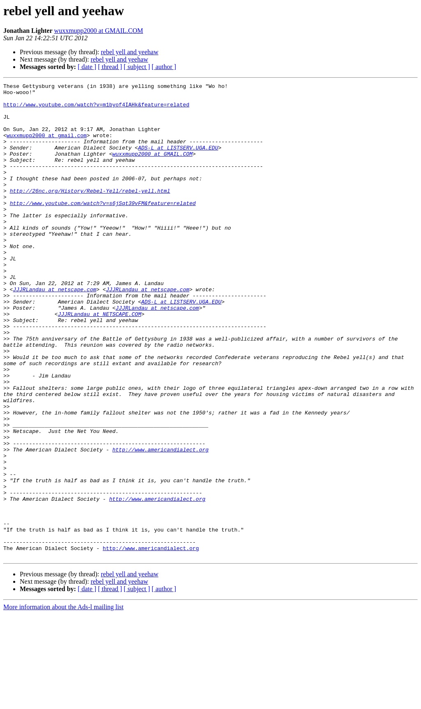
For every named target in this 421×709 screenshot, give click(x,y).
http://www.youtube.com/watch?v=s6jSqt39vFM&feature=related (103, 227)
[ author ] (164, 66)
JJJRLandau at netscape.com (54, 331)
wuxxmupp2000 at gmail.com (47, 146)
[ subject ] (137, 66)
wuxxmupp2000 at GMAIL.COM (98, 30)
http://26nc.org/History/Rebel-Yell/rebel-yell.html (90, 212)
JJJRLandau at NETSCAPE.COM (99, 360)
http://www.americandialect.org (160, 523)
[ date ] (87, 66)
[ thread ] (110, 66)
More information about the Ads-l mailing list (63, 701)
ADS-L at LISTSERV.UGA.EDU (178, 161)
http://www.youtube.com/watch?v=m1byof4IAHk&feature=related (96, 109)
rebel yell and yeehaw (129, 51)
